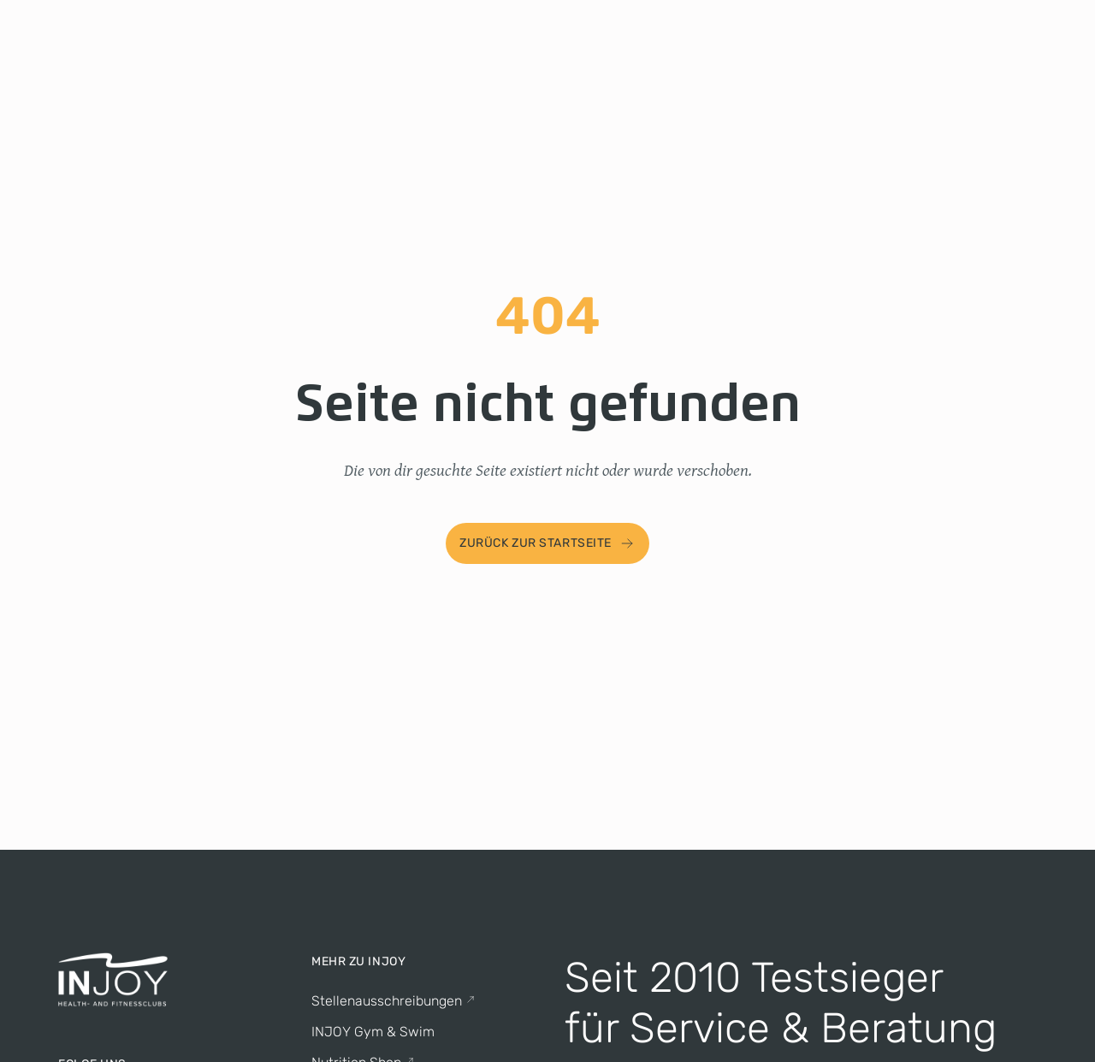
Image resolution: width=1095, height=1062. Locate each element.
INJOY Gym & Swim (373, 1031)
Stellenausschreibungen (393, 1001)
